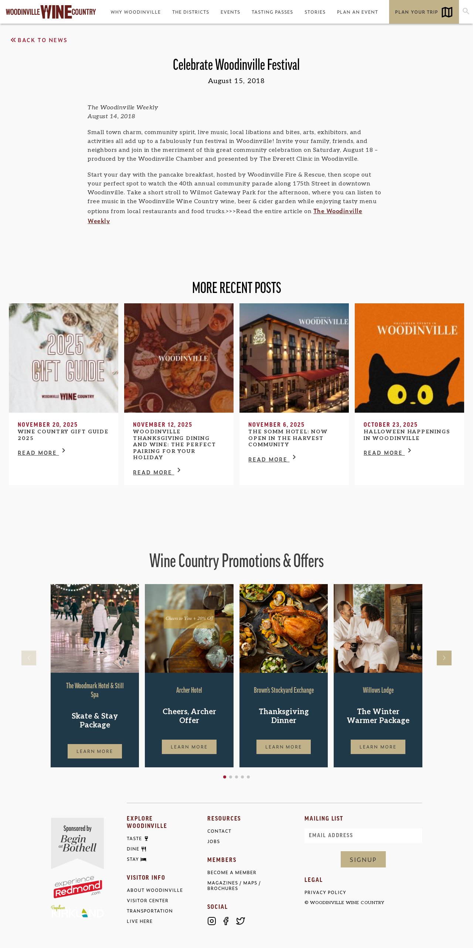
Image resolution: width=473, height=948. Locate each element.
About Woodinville (155, 890)
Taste (134, 839)
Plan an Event (357, 11)
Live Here (140, 921)
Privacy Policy (325, 892)
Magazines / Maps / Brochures (234, 885)
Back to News (38, 39)
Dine (133, 849)
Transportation (150, 911)
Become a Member (231, 872)
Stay (133, 859)
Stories (315, 11)
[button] (224, 776)
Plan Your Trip (416, 11)
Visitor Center (148, 900)
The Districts (190, 11)
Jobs (213, 841)
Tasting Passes (272, 11)
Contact (219, 831)
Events (230, 11)
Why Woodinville (135, 11)
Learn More (94, 751)
